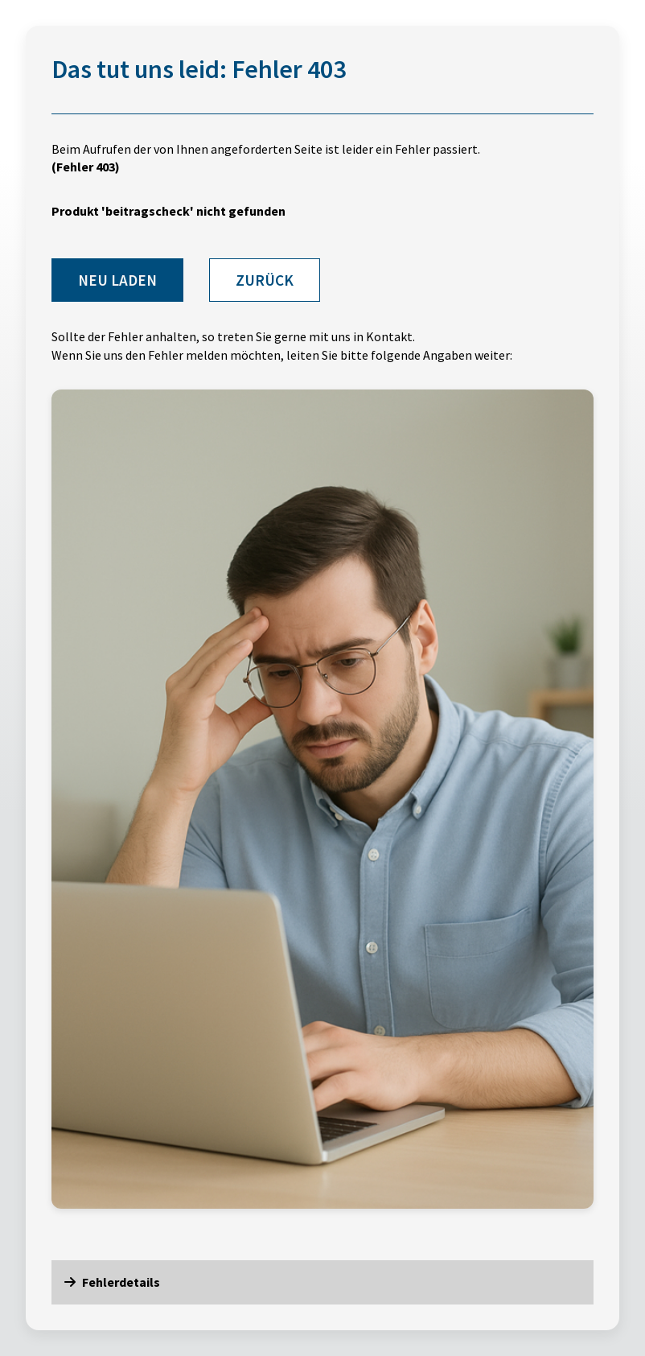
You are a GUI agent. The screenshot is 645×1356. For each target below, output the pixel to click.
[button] (322, 1282)
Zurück (265, 280)
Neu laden (117, 280)
